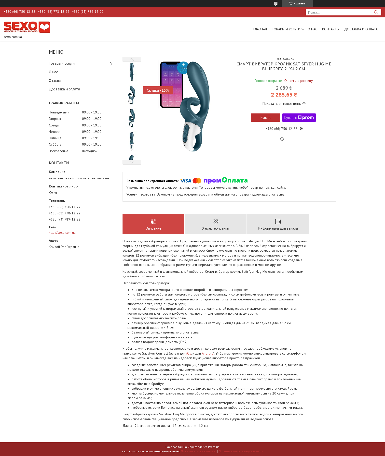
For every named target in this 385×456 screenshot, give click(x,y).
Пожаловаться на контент (199, 451)
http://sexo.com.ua (62, 232)
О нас (312, 29)
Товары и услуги (286, 29)
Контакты (330, 29)
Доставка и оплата (361, 29)
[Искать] (375, 12)
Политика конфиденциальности (241, 451)
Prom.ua (214, 447)
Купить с (299, 117)
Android (207, 353)
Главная (260, 29)
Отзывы (55, 80)
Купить (265, 117)
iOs (188, 353)
